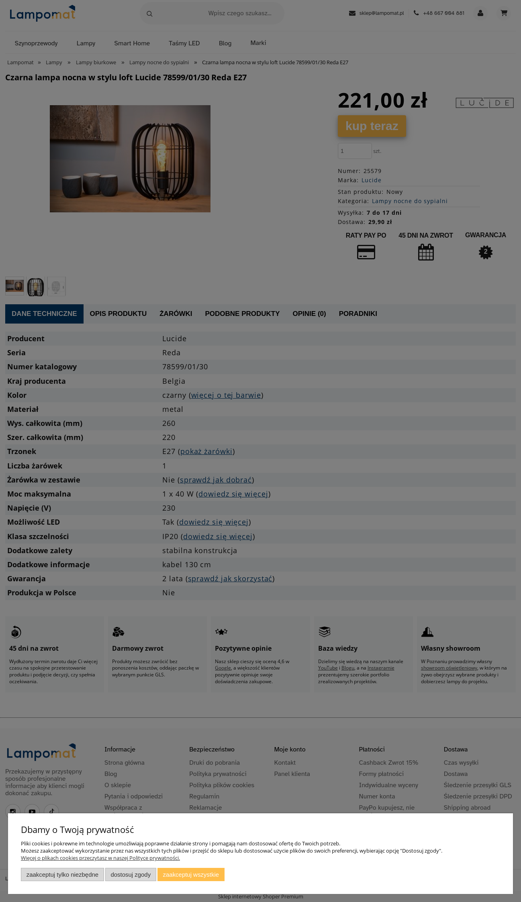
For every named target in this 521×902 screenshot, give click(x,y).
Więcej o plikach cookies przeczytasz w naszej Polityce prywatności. (100, 857)
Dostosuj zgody (130, 874)
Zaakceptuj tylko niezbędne (62, 874)
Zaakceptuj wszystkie (191, 874)
